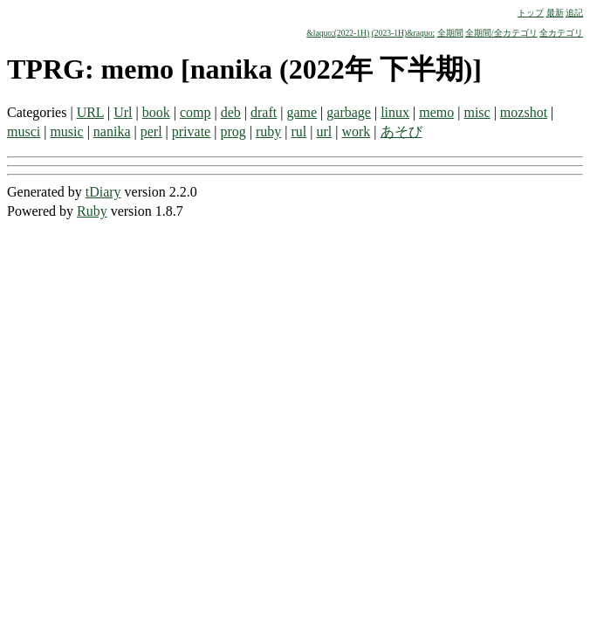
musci (23, 131)
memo (436, 112)
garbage (348, 112)
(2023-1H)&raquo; (403, 33)
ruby (268, 131)
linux (395, 112)
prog (232, 131)
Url (122, 112)
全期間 (450, 33)
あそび (401, 131)
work (355, 131)
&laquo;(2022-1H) (337, 33)
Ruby (92, 211)
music (66, 131)
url (324, 131)
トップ (531, 12)
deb (231, 112)
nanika (112, 131)
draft (263, 112)
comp (195, 112)
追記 (574, 12)
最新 (555, 12)
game (301, 112)
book (156, 112)
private (191, 131)
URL (90, 112)
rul (298, 131)
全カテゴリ (561, 33)
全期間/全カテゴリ (501, 33)
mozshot (523, 112)
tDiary (103, 191)
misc (476, 112)
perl (151, 131)
